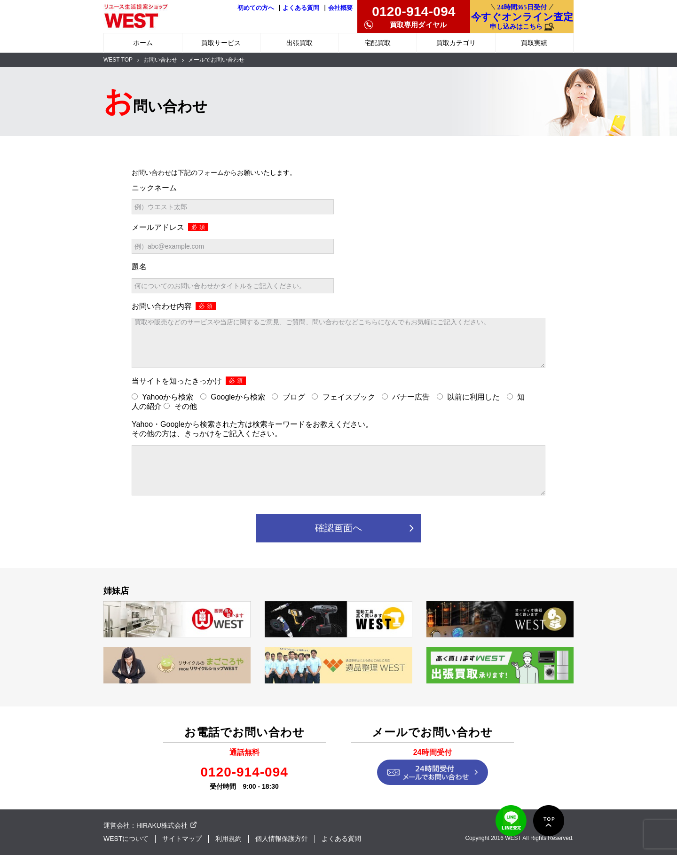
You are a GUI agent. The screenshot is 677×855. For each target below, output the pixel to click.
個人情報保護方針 (281, 838)
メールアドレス (170, 227)
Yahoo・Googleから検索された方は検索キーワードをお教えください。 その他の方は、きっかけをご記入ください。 (252, 429)
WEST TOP (118, 59)
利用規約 (228, 838)
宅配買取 (377, 43)
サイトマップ (182, 838)
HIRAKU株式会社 (162, 825)
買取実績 (534, 43)
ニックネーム (154, 188)
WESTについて (126, 838)
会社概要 (340, 8)
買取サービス (221, 43)
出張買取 (299, 43)
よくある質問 (301, 8)
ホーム (143, 43)
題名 (139, 267)
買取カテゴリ (456, 43)
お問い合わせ (160, 59)
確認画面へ (338, 528)
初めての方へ (255, 8)
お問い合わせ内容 (174, 306)
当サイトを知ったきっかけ (189, 381)
